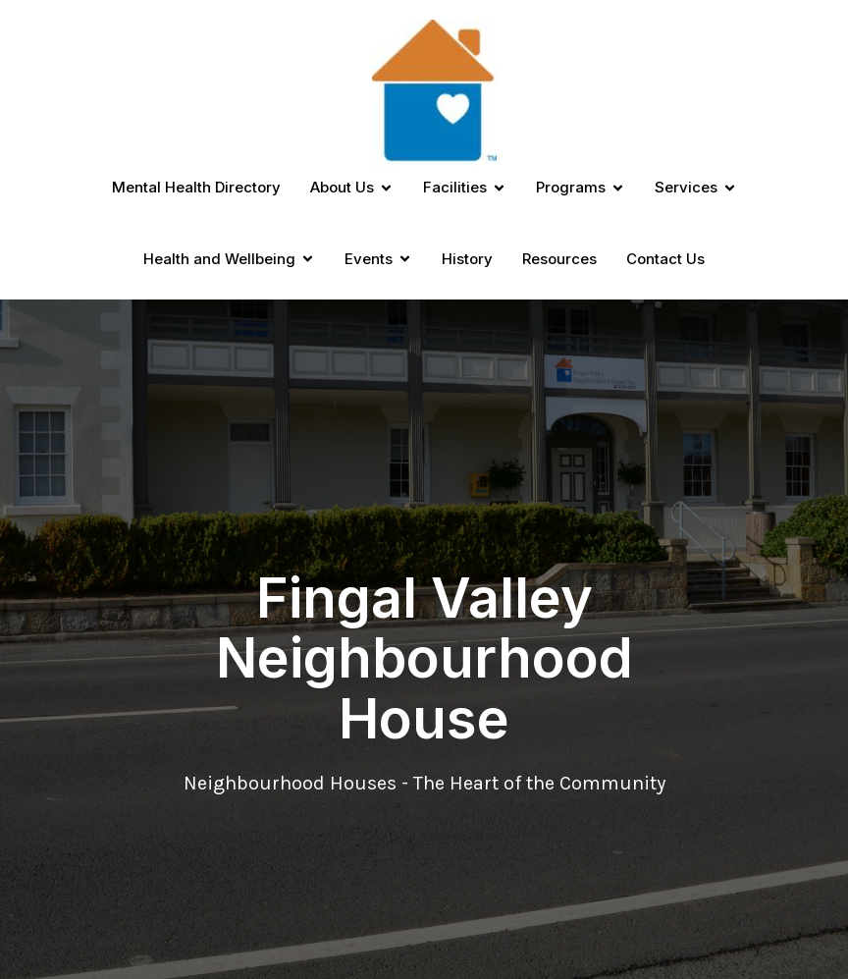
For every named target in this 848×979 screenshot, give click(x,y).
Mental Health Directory (196, 187)
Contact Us (665, 258)
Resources (559, 258)
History (467, 258)
